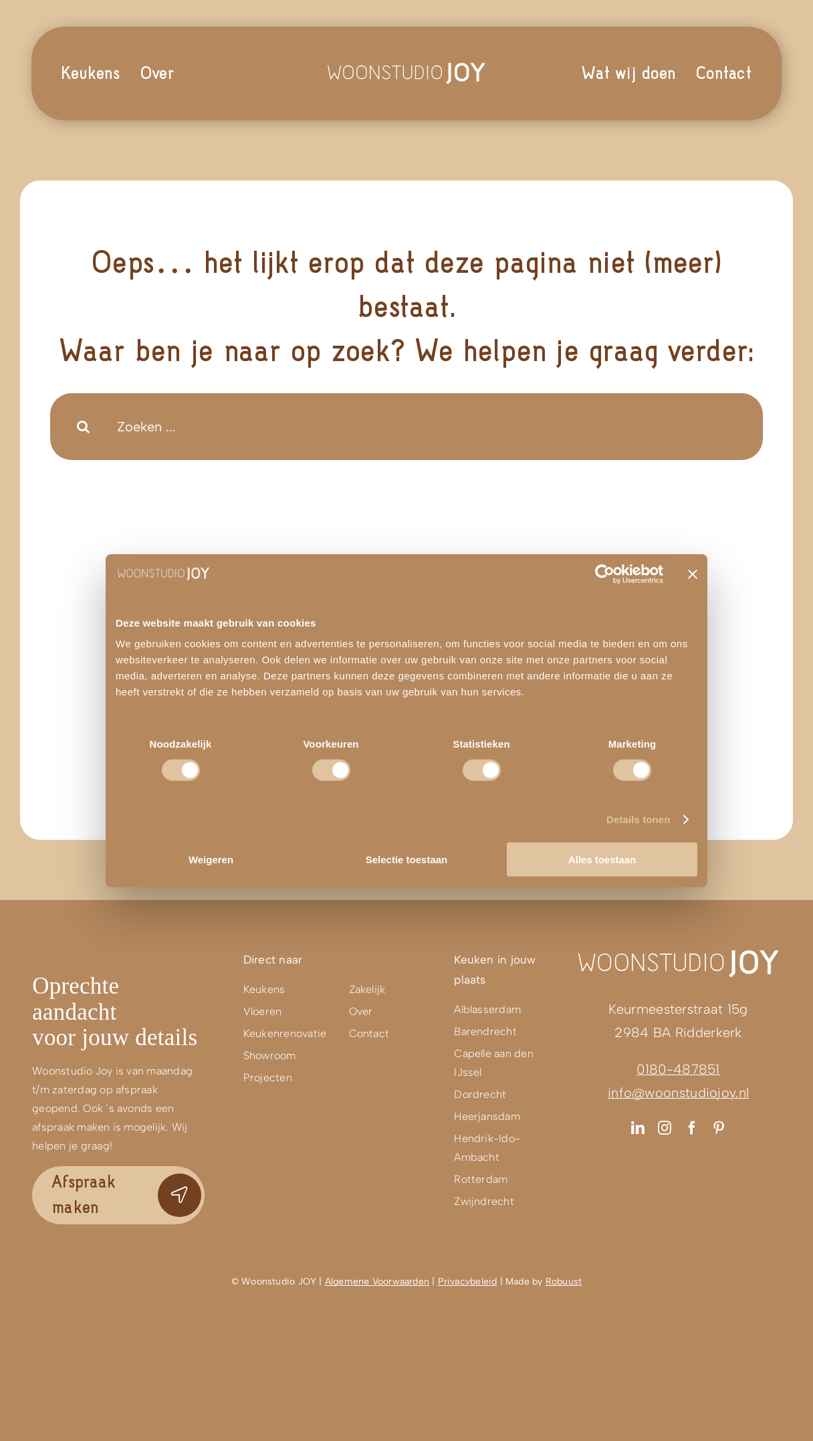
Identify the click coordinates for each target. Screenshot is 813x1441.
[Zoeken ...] (406, 426)
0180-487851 (677, 1069)
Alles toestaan (602, 859)
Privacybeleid (467, 1281)
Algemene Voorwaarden (377, 1281)
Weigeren (211, 859)
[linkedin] (638, 1128)
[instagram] (664, 1128)
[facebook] (692, 1128)
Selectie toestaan (407, 859)
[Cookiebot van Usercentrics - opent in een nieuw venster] (604, 574)
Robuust (564, 1281)
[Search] (83, 426)
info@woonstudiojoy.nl (678, 1093)
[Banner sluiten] (692, 573)
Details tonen (638, 818)
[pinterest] (718, 1128)
